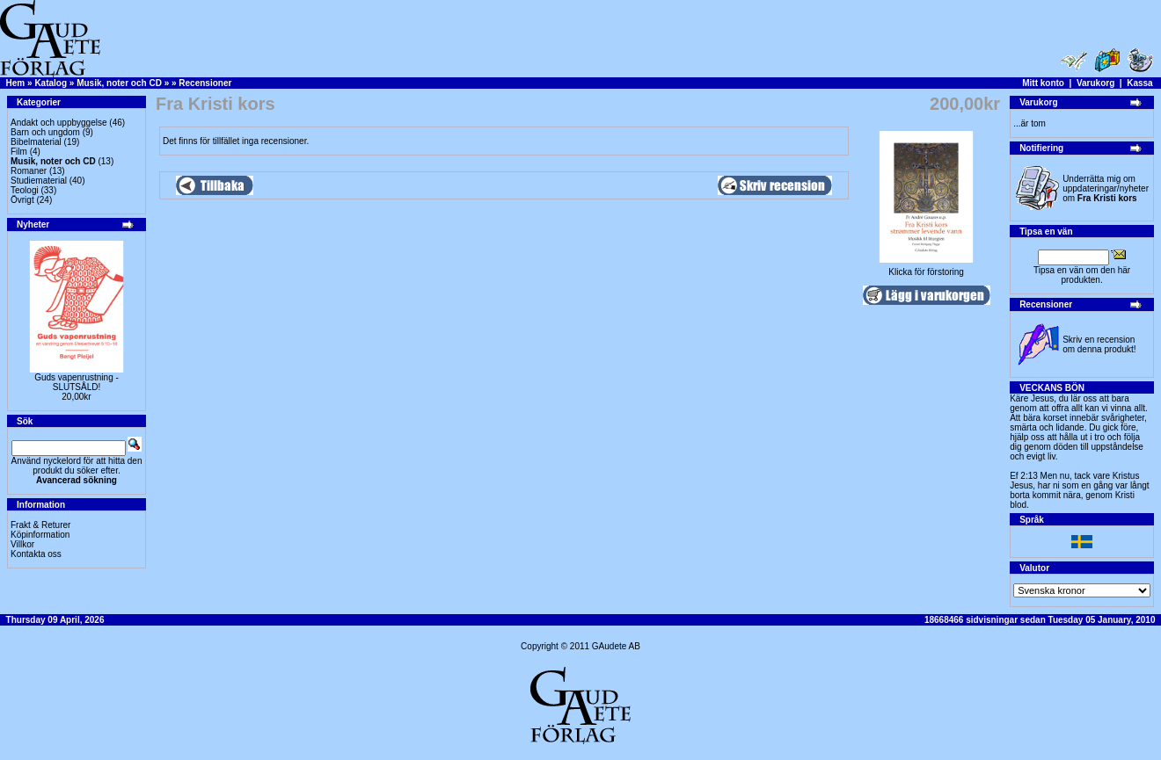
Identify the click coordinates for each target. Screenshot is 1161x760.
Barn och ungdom (45, 132)
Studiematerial (39, 180)
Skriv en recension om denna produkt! (1098, 344)
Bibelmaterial (36, 142)
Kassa (1139, 83)
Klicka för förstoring (926, 268)
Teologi (25, 190)
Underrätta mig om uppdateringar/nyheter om (1105, 188)
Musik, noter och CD (119, 83)
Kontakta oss (36, 554)
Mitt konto (1043, 83)
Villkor (22, 544)
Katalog (50, 83)
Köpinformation (40, 534)
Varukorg (1095, 83)
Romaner (29, 171)
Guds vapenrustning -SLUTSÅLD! (76, 382)
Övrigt (22, 200)
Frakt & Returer (40, 525)
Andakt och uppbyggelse (59, 122)
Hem (16, 83)
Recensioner (205, 83)
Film (19, 151)
